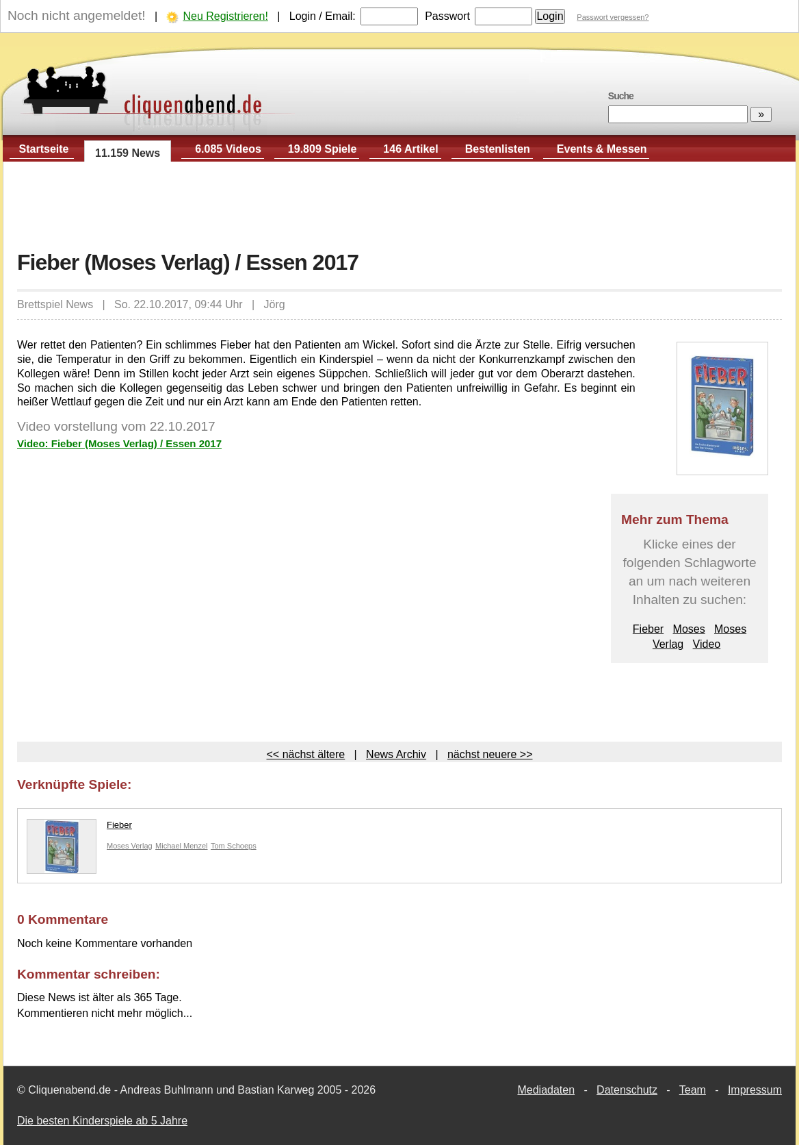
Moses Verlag (130, 846)
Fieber (648, 629)
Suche (620, 95)
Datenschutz (627, 1090)
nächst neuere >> (490, 754)
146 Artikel (410, 149)
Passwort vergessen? (613, 17)
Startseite (44, 149)
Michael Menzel (181, 846)
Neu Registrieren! (225, 16)
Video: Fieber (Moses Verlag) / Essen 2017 (119, 443)
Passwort (447, 16)
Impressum (755, 1090)
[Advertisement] (399, 206)
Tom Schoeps (234, 846)
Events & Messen (602, 149)
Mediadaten (546, 1090)
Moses (689, 629)
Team (692, 1090)
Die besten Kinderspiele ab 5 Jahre (102, 1121)
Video (707, 644)
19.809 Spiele (322, 149)
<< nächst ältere (306, 754)
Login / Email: (322, 16)
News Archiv (396, 754)
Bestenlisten (497, 149)
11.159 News (127, 153)
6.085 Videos (228, 149)
